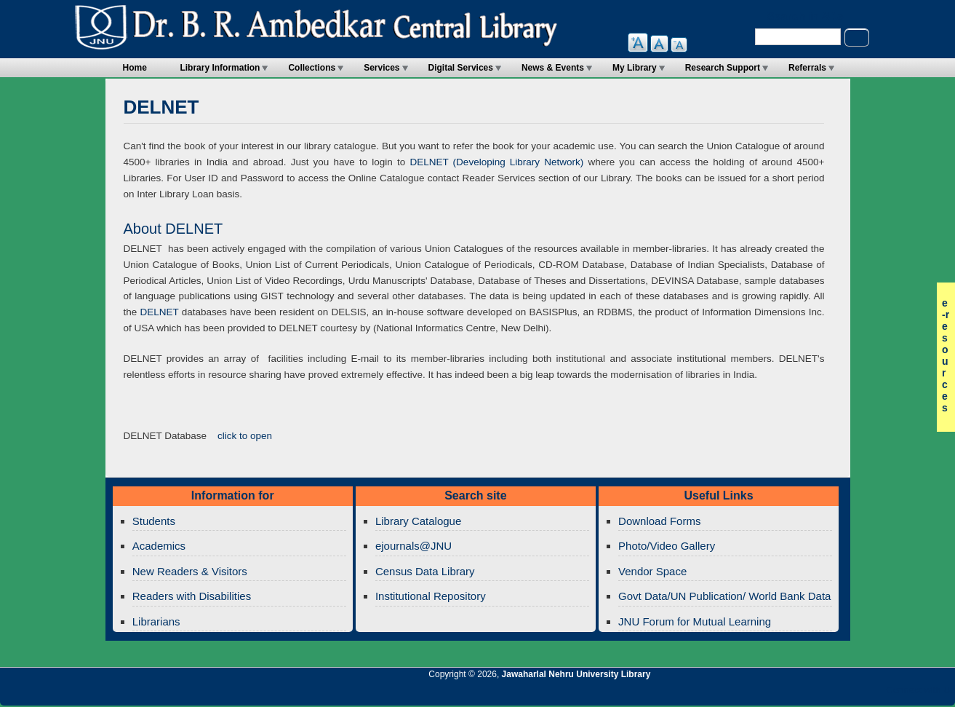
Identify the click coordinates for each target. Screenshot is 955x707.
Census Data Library (425, 571)
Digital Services (460, 68)
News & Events (553, 68)
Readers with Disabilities (191, 596)
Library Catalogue (418, 521)
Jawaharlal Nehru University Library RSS (775, 694)
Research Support (722, 68)
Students (153, 521)
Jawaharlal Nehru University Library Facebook (874, 694)
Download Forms (659, 521)
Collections (311, 68)
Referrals (807, 68)
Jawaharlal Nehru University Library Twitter (849, 694)
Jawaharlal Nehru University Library (576, 674)
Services (381, 68)
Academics (158, 546)
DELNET (159, 312)
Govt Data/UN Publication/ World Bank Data (724, 596)
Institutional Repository (430, 596)
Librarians (156, 621)
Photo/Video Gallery (666, 546)
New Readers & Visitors (189, 571)
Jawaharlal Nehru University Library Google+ (824, 694)
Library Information (220, 68)
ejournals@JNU (413, 546)
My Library (634, 68)
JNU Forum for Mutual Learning (694, 621)
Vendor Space (652, 571)
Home (135, 68)
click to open (244, 435)
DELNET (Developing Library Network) (496, 162)
